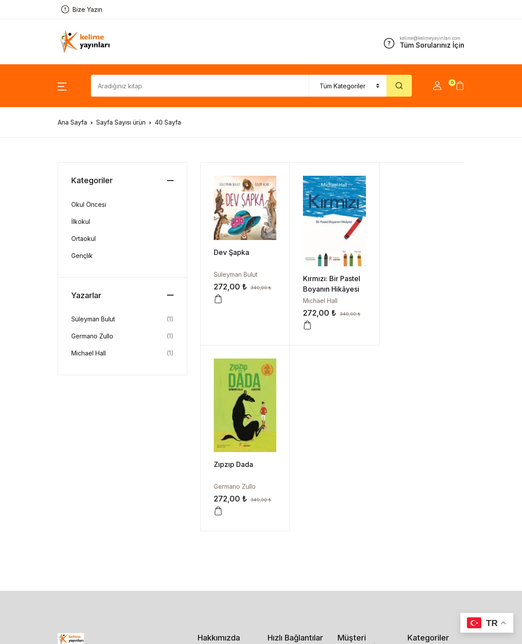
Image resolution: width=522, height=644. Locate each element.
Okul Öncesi (88, 204)
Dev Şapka (231, 251)
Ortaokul (83, 238)
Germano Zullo (411, 301)
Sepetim (279, 498)
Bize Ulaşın (213, 498)
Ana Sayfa (72, 122)
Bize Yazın (81, 9)
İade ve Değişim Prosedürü (361, 512)
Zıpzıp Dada (409, 279)
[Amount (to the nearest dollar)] (200, 86)
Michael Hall (319, 298)
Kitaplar (278, 515)
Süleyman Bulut (236, 273)
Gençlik (82, 255)
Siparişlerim (284, 481)
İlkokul (80, 221)
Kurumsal (210, 481)
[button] (62, 85)
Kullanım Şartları (360, 533)
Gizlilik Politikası (360, 490)
